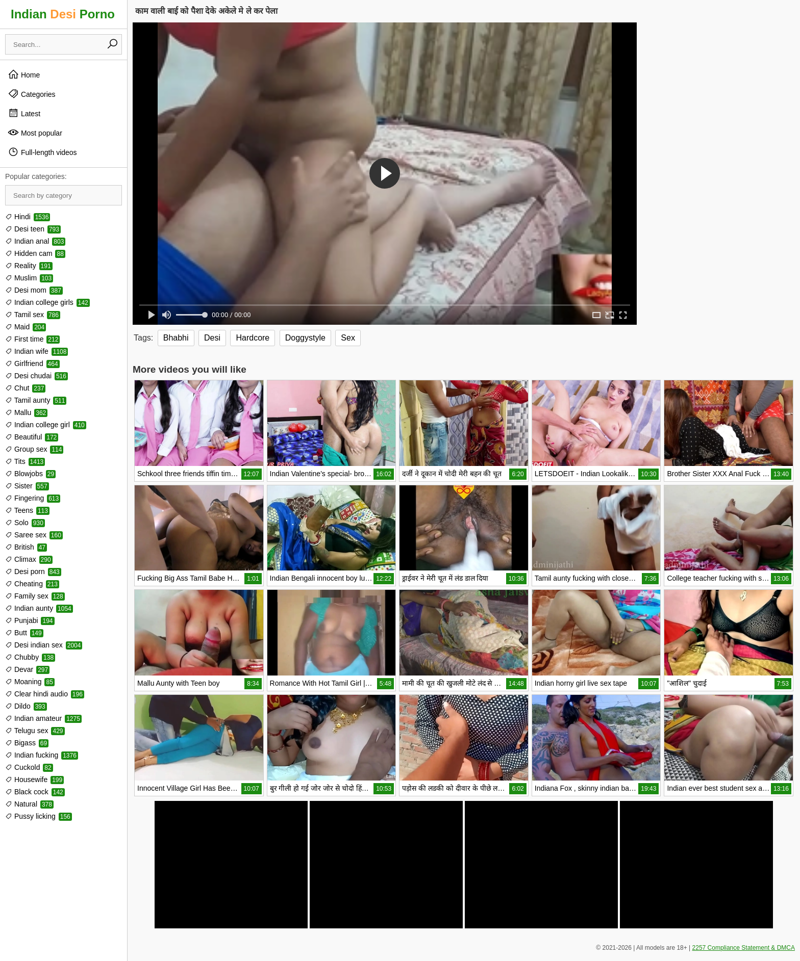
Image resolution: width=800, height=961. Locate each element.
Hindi (27, 217)
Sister (27, 486)
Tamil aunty (35, 400)
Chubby (30, 657)
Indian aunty (39, 608)
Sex (348, 337)
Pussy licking (38, 816)
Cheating (32, 584)
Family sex (35, 596)
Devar (27, 669)
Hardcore (252, 337)
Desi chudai (36, 376)
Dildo (26, 706)
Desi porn (33, 571)
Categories (32, 93)
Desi (212, 337)
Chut (25, 388)
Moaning (30, 682)
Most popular (35, 132)
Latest (24, 113)
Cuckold (29, 767)
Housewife (34, 779)
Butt (24, 633)
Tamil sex (32, 314)
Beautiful (31, 437)
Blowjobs (30, 474)
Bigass (26, 743)
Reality (29, 266)
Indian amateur (43, 718)
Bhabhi (176, 337)
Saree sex (34, 535)
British (26, 547)
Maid (25, 327)
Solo (25, 522)
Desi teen (33, 229)
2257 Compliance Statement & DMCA (743, 947)
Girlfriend (32, 363)
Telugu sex (35, 730)
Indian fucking (41, 755)
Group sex (34, 449)
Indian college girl (45, 425)
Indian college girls (47, 302)
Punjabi (30, 620)
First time (32, 339)
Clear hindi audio (44, 694)
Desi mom (34, 290)
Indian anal (35, 241)
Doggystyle (305, 337)
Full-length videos (42, 152)
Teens (27, 510)
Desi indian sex (43, 645)
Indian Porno (63, 14)
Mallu (26, 412)
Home (24, 74)
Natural (29, 804)
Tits (25, 461)
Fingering (32, 498)
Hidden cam (35, 253)
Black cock (35, 792)
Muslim (29, 278)
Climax (29, 559)
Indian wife (36, 351)
